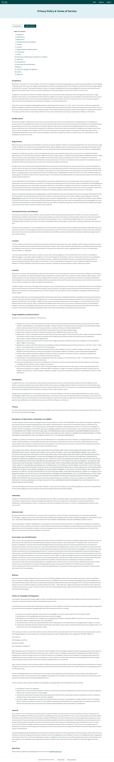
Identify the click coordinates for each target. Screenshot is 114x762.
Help (94, 2)
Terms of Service (71, 759)
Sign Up (101, 2)
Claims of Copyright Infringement (27, 69)
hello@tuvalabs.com (55, 751)
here (33, 412)
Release (19, 67)
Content (19, 44)
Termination (20, 52)
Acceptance (20, 34)
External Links (21, 62)
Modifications (21, 37)
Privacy (19, 54)
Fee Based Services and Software (26, 42)
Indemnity (20, 59)
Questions (20, 74)
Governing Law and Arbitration (26, 64)
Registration (20, 39)
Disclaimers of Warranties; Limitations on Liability (32, 57)
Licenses (19, 47)
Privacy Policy (17, 26)
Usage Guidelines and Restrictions (27, 49)
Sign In (109, 2)
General (19, 72)
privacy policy (16, 198)
